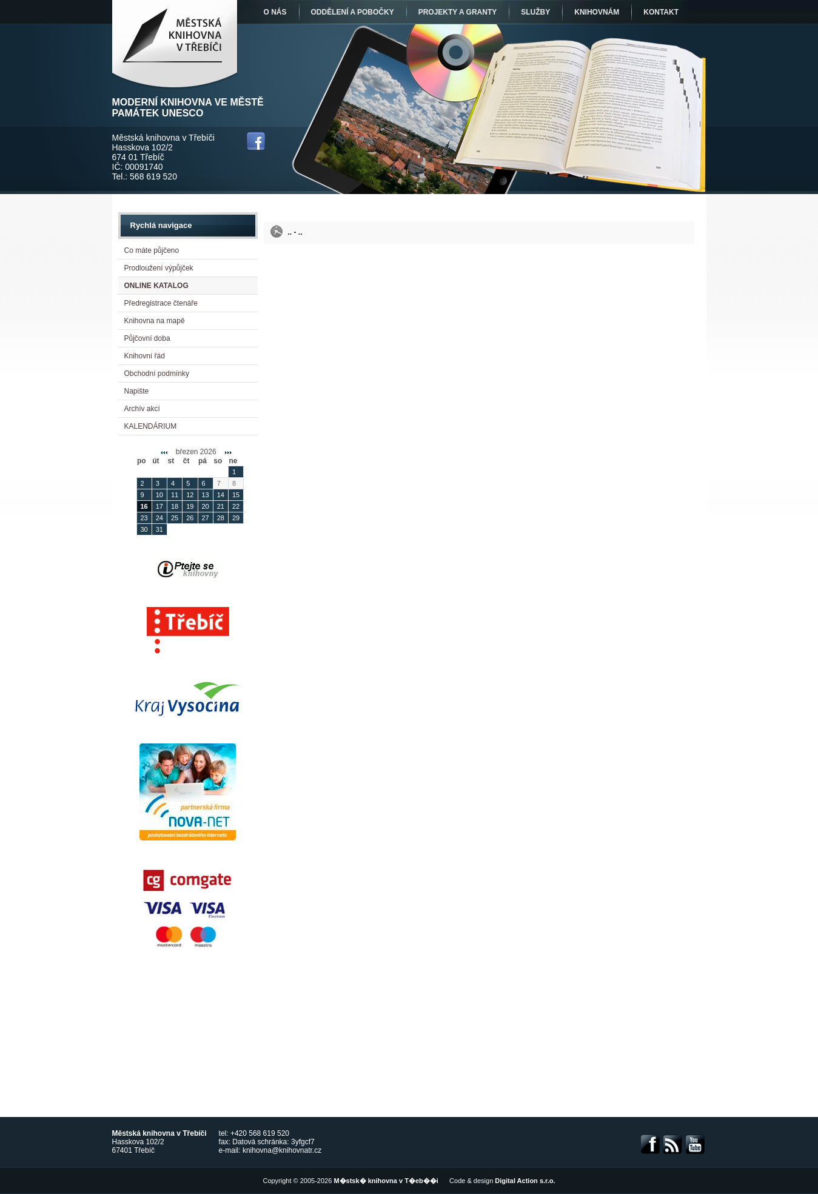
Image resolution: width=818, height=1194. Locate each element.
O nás (275, 12)
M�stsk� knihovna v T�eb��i (386, 1180)
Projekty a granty (457, 12)
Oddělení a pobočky (352, 12)
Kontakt (661, 12)
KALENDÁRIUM (150, 426)
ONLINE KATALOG (156, 285)
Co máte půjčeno (151, 250)
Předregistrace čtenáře (161, 303)
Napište (136, 391)
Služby (535, 12)
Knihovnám (596, 12)
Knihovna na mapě (154, 321)
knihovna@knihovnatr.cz (282, 1150)
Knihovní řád (144, 356)
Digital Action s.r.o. (525, 1180)
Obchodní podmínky (156, 373)
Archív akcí (142, 408)
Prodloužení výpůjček (158, 268)
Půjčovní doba (147, 338)
